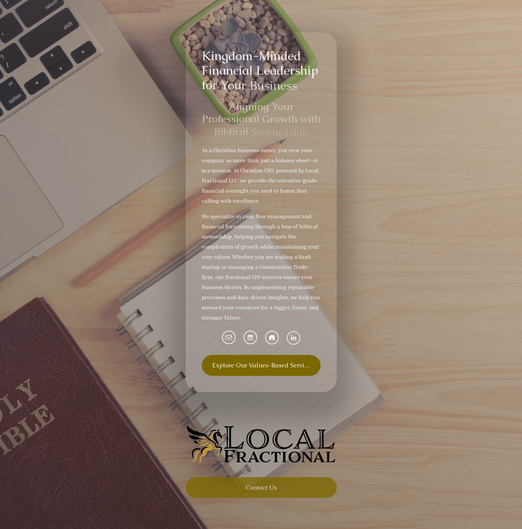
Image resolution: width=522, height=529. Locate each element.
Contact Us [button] (261, 490)
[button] (229, 337)
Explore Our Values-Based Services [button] (262, 365)
